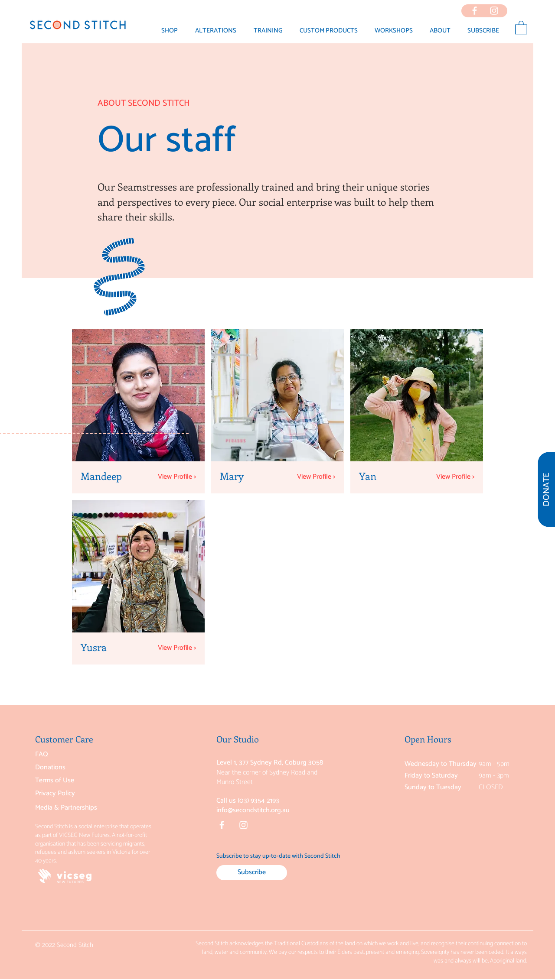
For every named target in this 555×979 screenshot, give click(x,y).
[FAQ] (78, 754)
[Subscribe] (251, 872)
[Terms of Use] (78, 780)
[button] (440, 31)
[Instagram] (243, 825)
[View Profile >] (180, 477)
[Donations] (78, 767)
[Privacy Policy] (78, 793)
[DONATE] (546, 489)
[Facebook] (221, 825)
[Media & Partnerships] (78, 807)
